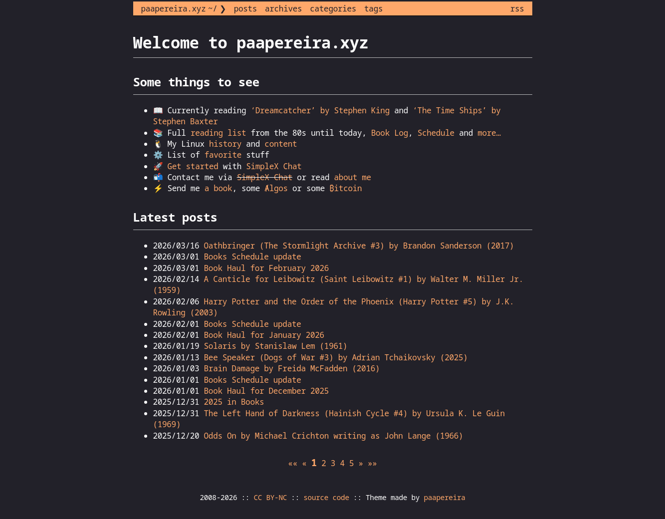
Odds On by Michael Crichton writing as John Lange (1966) (333, 435)
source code (326, 497)
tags (373, 8)
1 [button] (314, 462)
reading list (218, 132)
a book (218, 188)
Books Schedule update (252, 256)
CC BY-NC (270, 497)
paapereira (444, 497)
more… (488, 132)
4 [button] (342, 463)
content (280, 143)
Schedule (436, 132)
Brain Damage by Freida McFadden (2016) (292, 368)
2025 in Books (234, 401)
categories (333, 8)
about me (352, 177)
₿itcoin (345, 188)
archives (283, 8)
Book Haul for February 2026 (266, 267)
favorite (223, 154)
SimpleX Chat (273, 166)
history (225, 143)
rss (517, 8)
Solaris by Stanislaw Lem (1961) (276, 345)
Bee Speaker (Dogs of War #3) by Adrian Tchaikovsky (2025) (336, 357)
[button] (292, 463)
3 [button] (333, 463)
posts (245, 8)
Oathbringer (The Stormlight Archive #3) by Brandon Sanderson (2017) (359, 245)
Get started (192, 166)
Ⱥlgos (275, 188)
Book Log (389, 132)
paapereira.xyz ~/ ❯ (183, 8)
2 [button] (323, 463)
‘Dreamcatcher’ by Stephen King (320, 110)
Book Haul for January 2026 (264, 334)
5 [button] (351, 463)
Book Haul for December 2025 (266, 390)
